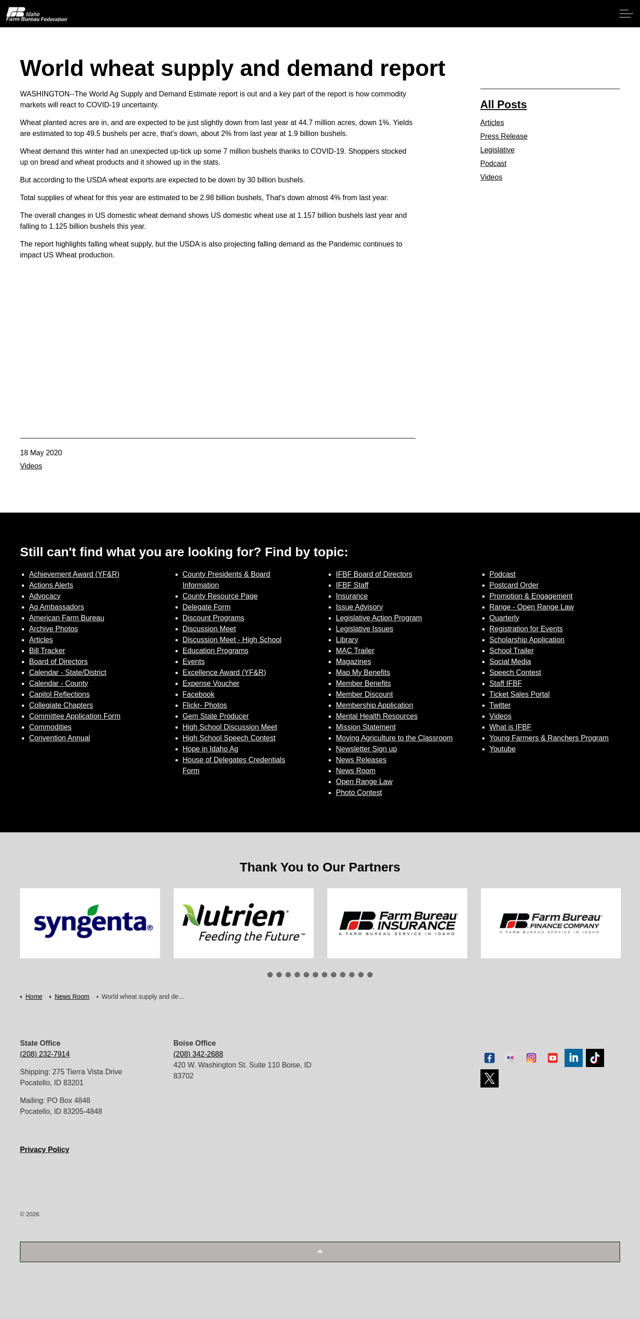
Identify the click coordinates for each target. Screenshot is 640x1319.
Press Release (504, 136)
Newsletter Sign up (366, 749)
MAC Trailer (355, 650)
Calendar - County (58, 683)
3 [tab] (288, 974)
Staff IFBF (506, 683)
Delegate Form (207, 607)
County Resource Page (220, 596)
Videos (31, 466)
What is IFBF (510, 727)
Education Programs (216, 650)
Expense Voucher (211, 683)
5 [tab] (306, 974)
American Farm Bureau (66, 618)
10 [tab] (352, 974)
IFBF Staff (352, 585)
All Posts (503, 104)
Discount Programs (214, 618)
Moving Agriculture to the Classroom (394, 738)
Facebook (199, 694)
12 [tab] (370, 974)
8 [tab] (333, 974)
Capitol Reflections (59, 694)
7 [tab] (324, 974)
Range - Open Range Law (532, 607)
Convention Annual (59, 738)
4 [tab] (297, 974)
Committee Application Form (74, 716)
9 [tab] (342, 974)
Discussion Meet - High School (232, 640)
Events (194, 661)
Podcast (493, 163)
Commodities (50, 727)
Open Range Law (364, 781)
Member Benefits (363, 683)
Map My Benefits (363, 672)
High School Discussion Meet (230, 727)
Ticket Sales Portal (520, 694)
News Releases (361, 760)
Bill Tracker (47, 650)
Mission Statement (366, 727)
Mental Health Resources (377, 716)
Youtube (503, 749)
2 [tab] (279, 974)
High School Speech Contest (229, 738)
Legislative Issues (364, 629)
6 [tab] (315, 974)
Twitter (500, 705)
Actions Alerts (51, 585)
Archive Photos (53, 629)
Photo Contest (359, 792)
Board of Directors (58, 661)
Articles (492, 122)
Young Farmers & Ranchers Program (549, 738)
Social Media (510, 661)
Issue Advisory (359, 607)
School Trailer (512, 650)
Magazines (353, 661)
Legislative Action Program (379, 618)
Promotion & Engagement (531, 596)
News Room (355, 771)
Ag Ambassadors (56, 607)
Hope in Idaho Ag (211, 749)
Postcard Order (514, 585)
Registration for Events (526, 629)
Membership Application (374, 705)
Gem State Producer (216, 716)
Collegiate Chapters (61, 705)
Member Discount (364, 694)
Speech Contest (515, 672)
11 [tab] (361, 974)
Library (347, 640)
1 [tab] (270, 974)
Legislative (497, 150)
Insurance (352, 596)
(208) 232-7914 (45, 1054)
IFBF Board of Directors (374, 574)
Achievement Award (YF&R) (74, 574)
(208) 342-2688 (198, 1054)
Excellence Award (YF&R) (224, 672)
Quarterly (505, 618)
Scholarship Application (527, 640)
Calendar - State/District (67, 672)
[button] (320, 1252)
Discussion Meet (209, 629)
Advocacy (44, 596)
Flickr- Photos (205, 705)
